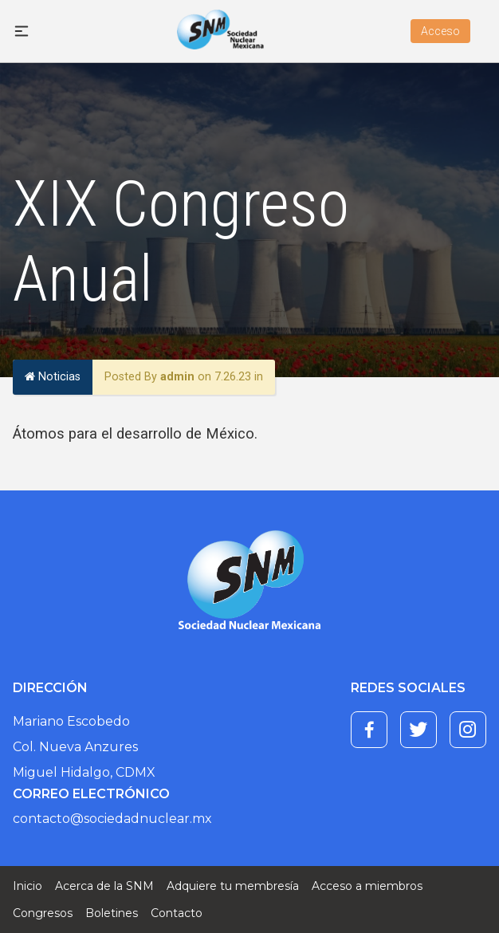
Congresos (43, 913)
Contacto (176, 913)
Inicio (27, 886)
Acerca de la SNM (104, 886)
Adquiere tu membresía (233, 886)
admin (177, 377)
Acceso (440, 31)
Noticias (53, 377)
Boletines (111, 913)
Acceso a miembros (367, 886)
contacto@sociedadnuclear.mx (112, 818)
